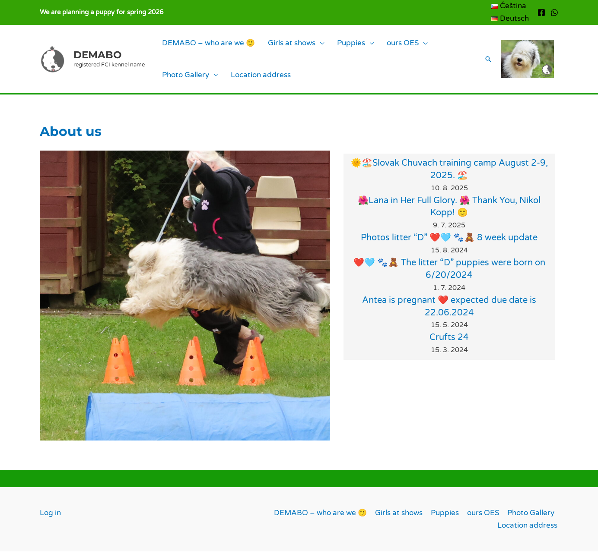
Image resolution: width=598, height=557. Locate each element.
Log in (50, 518)
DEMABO (97, 57)
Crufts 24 (449, 343)
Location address (188, 79)
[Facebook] (541, 12)
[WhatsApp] (554, 12)
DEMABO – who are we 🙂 (204, 44)
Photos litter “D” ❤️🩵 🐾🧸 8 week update (449, 244)
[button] (482, 62)
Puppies (329, 44)
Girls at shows (278, 44)
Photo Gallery (424, 44)
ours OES (372, 44)
